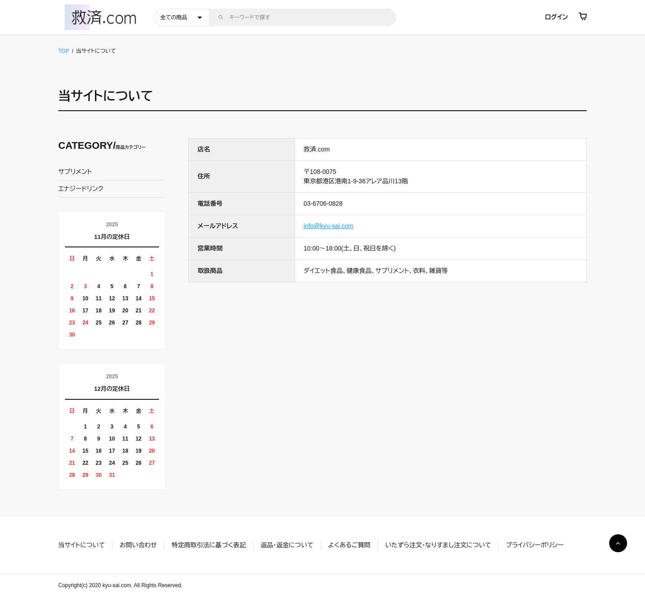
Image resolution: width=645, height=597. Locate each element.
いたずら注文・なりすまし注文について (438, 545)
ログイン (556, 17)
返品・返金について (287, 545)
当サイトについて (81, 545)
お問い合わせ (138, 545)
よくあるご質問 (349, 545)
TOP (63, 51)
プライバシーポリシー (534, 545)
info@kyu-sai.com (328, 225)
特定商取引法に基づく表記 (208, 545)
